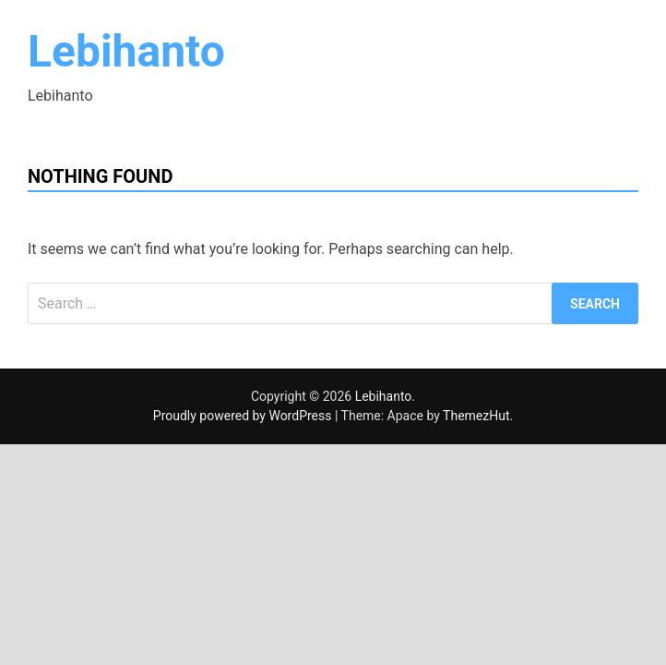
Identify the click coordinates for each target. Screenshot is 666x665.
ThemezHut (476, 415)
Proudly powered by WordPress (244, 415)
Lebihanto (126, 51)
